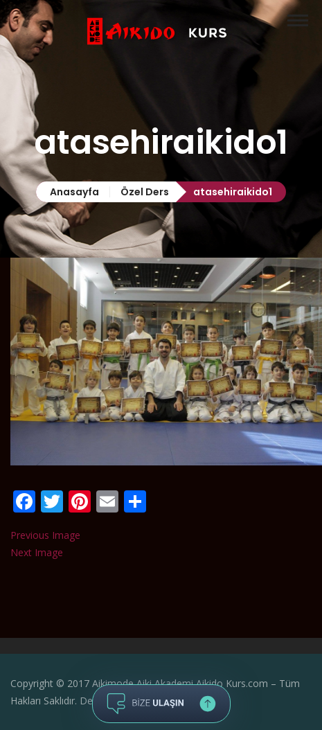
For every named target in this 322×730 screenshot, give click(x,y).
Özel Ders (144, 191)
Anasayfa (74, 191)
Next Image (36, 552)
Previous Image (45, 535)
